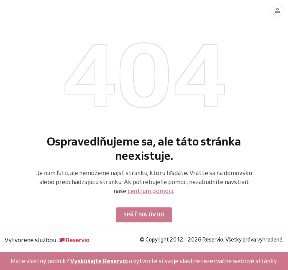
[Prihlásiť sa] (278, 10)
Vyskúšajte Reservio (99, 261)
